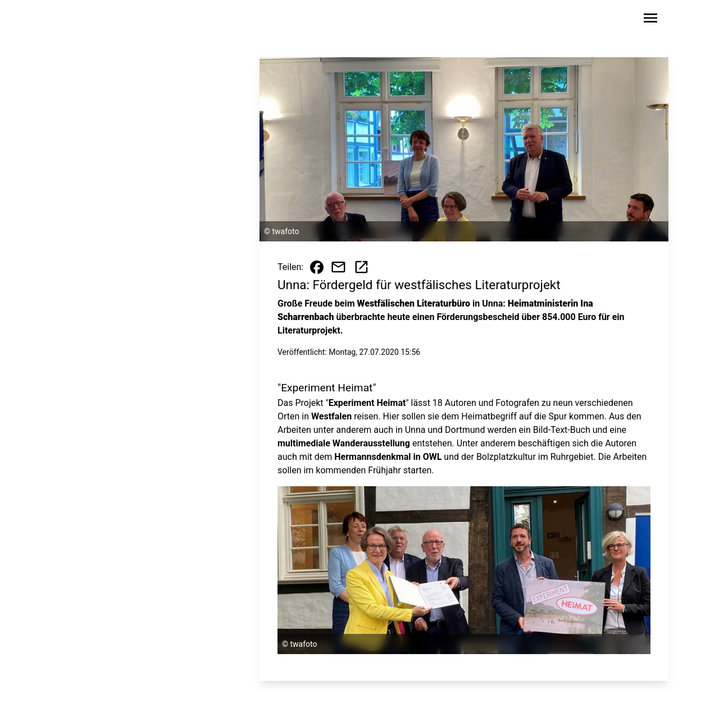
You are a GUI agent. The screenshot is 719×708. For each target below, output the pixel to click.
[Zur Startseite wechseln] (86, 20)
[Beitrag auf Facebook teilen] (317, 267)
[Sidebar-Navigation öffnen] (650, 20)
